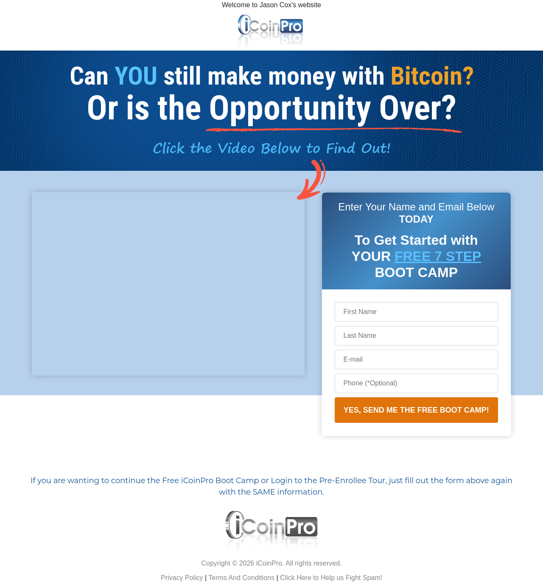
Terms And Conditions (241, 577)
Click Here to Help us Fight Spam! (331, 577)
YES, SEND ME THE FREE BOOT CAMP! (416, 410)
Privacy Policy (182, 577)
